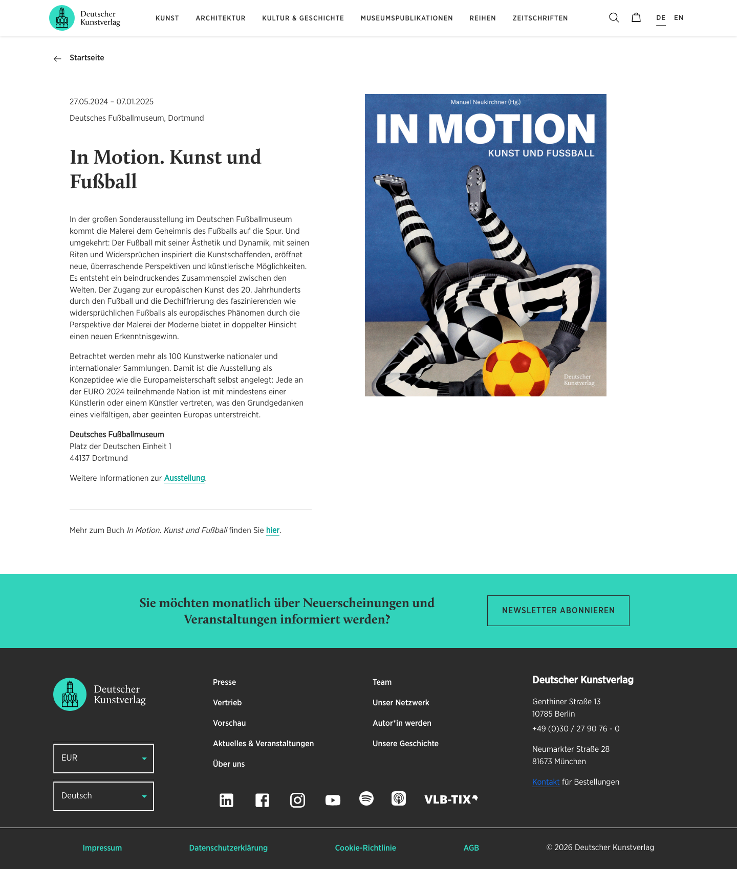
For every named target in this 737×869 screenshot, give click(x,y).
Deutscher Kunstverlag (614, 848)
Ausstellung (184, 479)
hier (272, 531)
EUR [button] (69, 758)
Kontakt (546, 782)
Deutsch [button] (76, 796)
